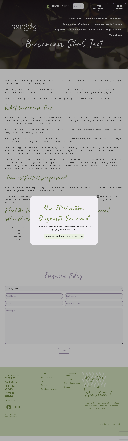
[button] (98, 196)
